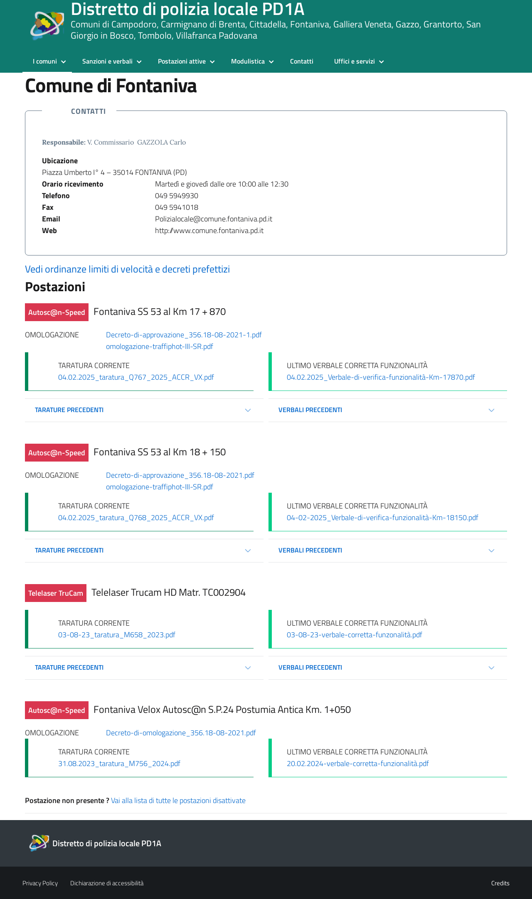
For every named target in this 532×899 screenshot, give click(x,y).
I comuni (45, 61)
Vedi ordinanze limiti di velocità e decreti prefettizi (127, 268)
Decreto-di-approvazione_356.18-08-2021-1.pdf (184, 334)
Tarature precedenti (69, 410)
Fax (48, 207)
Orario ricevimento (72, 183)
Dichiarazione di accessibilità (106, 883)
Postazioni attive (182, 61)
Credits (500, 883)
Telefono (56, 195)
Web (49, 230)
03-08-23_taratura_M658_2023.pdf (116, 634)
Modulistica (248, 61)
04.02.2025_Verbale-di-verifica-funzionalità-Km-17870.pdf (381, 377)
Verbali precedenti (310, 410)
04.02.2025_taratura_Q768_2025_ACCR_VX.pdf (136, 517)
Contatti (301, 61)
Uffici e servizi (354, 61)
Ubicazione (60, 160)
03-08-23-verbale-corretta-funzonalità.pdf (354, 634)
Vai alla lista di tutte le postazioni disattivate (178, 800)
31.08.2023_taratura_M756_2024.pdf (119, 763)
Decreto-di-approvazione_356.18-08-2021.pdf (180, 475)
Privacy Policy (40, 883)
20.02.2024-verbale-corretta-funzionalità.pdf (358, 763)
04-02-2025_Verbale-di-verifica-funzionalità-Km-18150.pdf (382, 517)
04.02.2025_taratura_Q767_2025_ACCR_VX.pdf (136, 377)
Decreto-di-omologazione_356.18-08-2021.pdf (181, 732)
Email (51, 218)
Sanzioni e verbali (107, 61)
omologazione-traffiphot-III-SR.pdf (159, 346)
